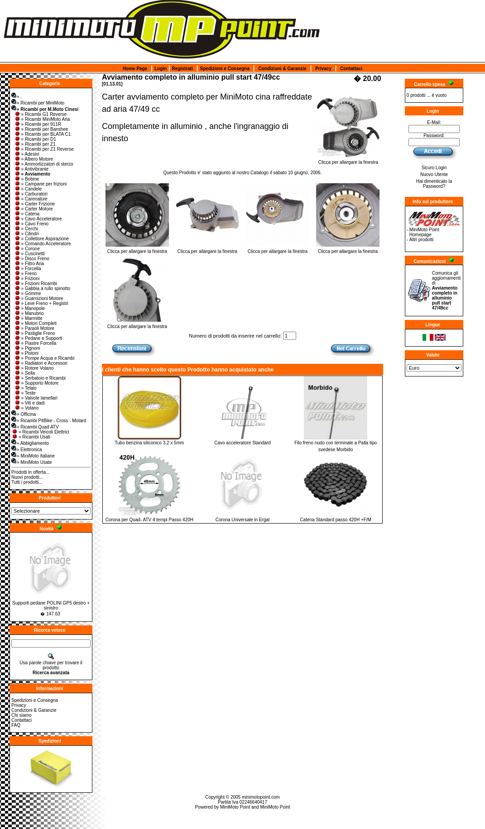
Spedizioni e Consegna (225, 68)
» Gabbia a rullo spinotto (42, 288)
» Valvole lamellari (36, 397)
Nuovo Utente (434, 174)
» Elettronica (26, 449)
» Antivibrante (31, 169)
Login (160, 68)
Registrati (182, 68)
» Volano (26, 407)
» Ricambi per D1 (35, 139)
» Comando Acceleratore (42, 243)
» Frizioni (27, 278)
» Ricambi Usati (30, 436)
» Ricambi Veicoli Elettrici (40, 431)
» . (16, 96)
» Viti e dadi (29, 402)
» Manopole (29, 308)
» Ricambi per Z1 (35, 144)
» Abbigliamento (30, 443)
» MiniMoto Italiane (33, 455)
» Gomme (27, 293)
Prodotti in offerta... (30, 472)
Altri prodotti (421, 239)
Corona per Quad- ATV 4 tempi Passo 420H (149, 519)
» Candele (28, 188)
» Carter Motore (33, 208)
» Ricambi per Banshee (41, 129)
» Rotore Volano (34, 368)
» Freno (25, 273)
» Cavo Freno (31, 223)
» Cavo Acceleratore (38, 218)
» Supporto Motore (36, 383)
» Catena (27, 213)
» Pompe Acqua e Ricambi (44, 358)
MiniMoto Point (235, 807)
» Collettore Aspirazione (41, 238)
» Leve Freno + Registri (41, 303)
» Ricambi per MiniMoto (37, 102)
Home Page (135, 68)
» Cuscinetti (29, 253)
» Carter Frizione (34, 203)
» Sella (24, 373)
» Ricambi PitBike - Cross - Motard (48, 420)
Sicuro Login (434, 167)
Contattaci (351, 68)
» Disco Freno (31, 258)
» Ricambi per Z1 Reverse (44, 149)
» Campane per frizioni (40, 183)
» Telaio (25, 388)
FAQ (15, 725)
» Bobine (26, 178)
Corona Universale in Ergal (243, 519)
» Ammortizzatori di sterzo (43, 164)
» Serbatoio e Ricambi (40, 378)
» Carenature (31, 198)
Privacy (323, 68)
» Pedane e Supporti (38, 338)
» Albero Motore (33, 159)
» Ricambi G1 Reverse (40, 114)
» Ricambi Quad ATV (35, 426)
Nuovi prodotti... (27, 477)
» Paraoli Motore (34, 328)
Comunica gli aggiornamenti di (446, 290)
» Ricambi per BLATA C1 (42, 134)
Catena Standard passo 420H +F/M (335, 519)
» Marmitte (28, 318)
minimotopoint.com (261, 797)
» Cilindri (26, 233)
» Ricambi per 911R (37, 124)
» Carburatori (31, 193)
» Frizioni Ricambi (35, 283)
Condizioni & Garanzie (283, 68)
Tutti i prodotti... (27, 482)
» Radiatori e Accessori (40, 363)
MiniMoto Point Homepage (424, 232)
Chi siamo (21, 715)
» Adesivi (26, 154)
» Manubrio (29, 313)
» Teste (25, 393)
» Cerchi (26, 228)
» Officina (23, 414)
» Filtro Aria (29, 263)
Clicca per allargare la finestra (348, 160)
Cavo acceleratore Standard (242, 442)
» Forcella (27, 268)
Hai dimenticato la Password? (434, 184)
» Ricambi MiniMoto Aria (42, 119)
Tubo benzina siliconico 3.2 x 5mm (149, 442)
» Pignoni (27, 348)
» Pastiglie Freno (34, 333)
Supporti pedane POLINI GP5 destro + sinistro (51, 605)
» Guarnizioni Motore (38, 298)
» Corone (27, 248)
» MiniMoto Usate (31, 462)
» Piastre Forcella (35, 343)
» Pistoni (26, 353)
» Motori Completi (35, 323)
